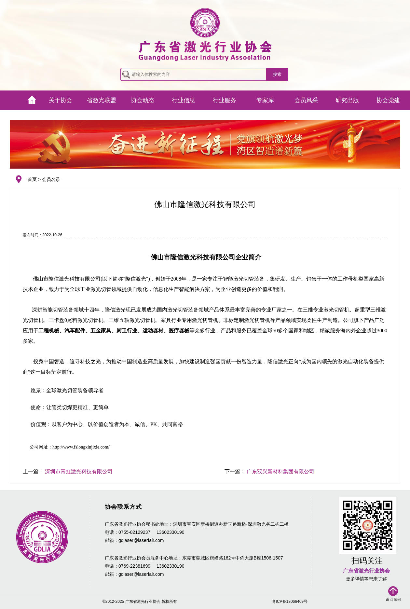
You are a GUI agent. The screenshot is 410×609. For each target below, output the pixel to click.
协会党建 (388, 100)
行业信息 (183, 100)
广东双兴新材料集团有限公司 (280, 471)
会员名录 (51, 179)
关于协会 (60, 100)
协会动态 (142, 100)
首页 (32, 179)
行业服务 (224, 100)
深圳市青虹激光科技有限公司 (79, 471)
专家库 (265, 100)
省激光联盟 (101, 100)
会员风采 (306, 100)
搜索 (277, 74)
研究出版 (347, 100)
